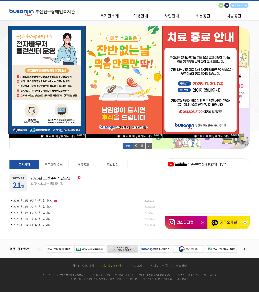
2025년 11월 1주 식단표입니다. (32, 213)
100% (240, 5)
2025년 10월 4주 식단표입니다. (32, 225)
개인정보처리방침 (113, 265)
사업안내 (171, 16)
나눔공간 (234, 16)
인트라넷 (181, 265)
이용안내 (140, 16)
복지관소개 (109, 16)
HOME (221, 5)
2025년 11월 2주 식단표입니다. (32, 207)
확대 (247, 5)
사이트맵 (227, 5)
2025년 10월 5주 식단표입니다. (32, 219)
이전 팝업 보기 (136, 146)
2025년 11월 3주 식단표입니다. (35, 201)
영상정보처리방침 (83, 265)
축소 (233, 5)
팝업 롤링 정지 (142, 146)
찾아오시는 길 (159, 265)
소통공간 (202, 16)
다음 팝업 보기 (149, 146)
